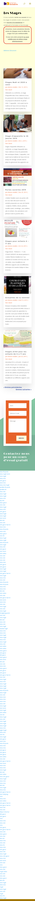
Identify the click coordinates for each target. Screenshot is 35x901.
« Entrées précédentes (13, 387)
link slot (2, 520)
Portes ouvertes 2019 (15, 190)
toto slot (2, 505)
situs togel (3, 494)
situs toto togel (4, 485)
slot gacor (3, 480)
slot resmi (3, 518)
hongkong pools (5, 613)
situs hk (2, 845)
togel (1, 887)
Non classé (8, 90)
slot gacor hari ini (5, 525)
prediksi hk (3, 489)
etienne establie (12, 87)
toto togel (3, 476)
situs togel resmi (5, 474)
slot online (3, 553)
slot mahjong (4, 794)
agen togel (3, 730)
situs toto (3, 478)
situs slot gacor (4, 776)
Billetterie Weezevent (10, 50)
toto (1, 796)
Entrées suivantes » (24, 389)
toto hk (2, 536)
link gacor (3, 655)
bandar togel (4, 628)
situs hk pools (4, 472)
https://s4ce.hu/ (4, 812)
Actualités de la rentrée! (17, 298)
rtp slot (2, 500)
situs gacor (3, 502)
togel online (3, 871)
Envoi (21, 438)
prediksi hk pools (5, 487)
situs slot (2, 491)
